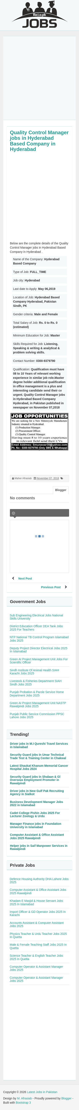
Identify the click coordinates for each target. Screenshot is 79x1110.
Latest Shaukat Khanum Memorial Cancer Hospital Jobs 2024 (39, 767)
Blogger (66, 1098)
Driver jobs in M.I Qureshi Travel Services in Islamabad (39, 745)
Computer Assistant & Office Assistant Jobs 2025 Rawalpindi (37, 836)
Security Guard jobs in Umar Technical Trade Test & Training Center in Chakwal (38, 756)
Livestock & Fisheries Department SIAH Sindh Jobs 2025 (36, 682)
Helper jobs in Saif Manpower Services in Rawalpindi (38, 847)
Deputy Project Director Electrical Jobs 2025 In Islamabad (38, 649)
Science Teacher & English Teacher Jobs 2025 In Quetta (36, 957)
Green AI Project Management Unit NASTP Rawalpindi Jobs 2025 (38, 704)
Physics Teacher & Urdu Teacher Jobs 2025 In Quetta (38, 935)
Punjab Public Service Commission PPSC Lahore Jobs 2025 (37, 715)
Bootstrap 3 (23, 1102)
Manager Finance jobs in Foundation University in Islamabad (35, 825)
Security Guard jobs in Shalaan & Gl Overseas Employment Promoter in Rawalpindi (35, 780)
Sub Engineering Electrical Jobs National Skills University (36, 617)
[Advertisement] (39, 78)
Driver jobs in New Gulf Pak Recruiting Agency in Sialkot (37, 792)
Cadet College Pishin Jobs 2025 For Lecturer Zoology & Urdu (35, 814)
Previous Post (51, 587)
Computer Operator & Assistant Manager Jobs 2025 (36, 968)
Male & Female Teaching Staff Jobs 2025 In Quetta (38, 946)
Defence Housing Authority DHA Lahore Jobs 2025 (39, 880)
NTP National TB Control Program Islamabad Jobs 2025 (39, 638)
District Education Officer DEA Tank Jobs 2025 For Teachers (36, 627)
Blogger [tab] (60, 490)
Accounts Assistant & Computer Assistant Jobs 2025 (37, 924)
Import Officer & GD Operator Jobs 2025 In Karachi (38, 913)
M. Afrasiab (24, 1098)
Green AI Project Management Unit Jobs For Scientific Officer (39, 660)
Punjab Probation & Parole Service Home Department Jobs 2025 (37, 693)
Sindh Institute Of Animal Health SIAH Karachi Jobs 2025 (34, 671)
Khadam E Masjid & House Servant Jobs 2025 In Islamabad (36, 902)
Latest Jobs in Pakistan (42, 1092)
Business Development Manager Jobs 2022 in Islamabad (36, 803)
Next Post (25, 578)
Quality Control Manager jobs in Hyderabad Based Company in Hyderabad (39, 141)
